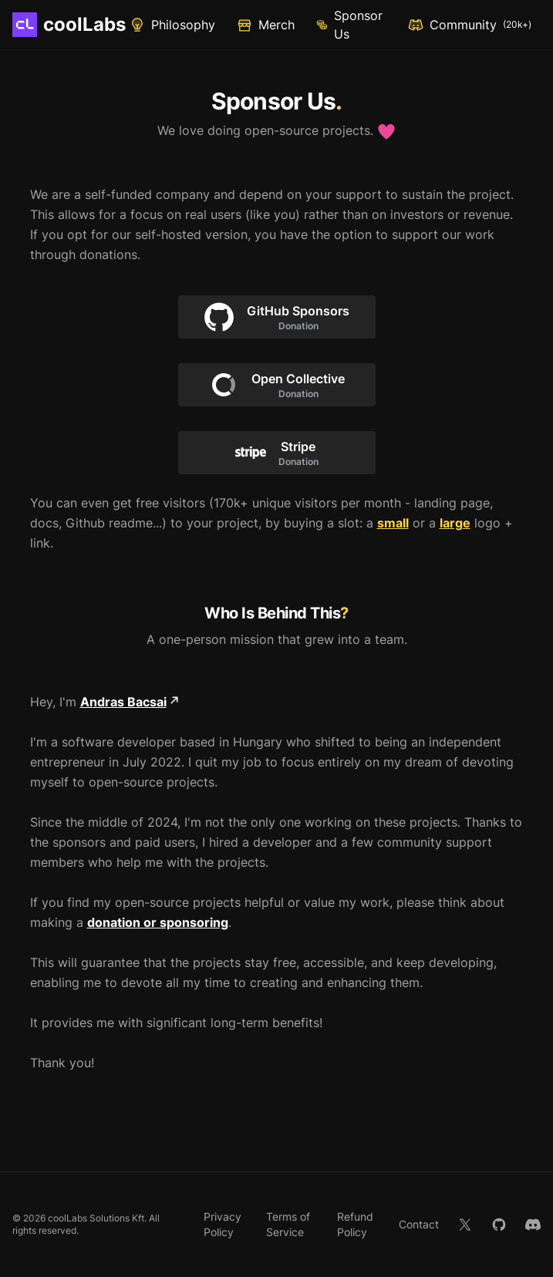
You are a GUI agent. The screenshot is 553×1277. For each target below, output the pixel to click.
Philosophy (172, 24)
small (393, 523)
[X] (465, 1224)
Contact (419, 1224)
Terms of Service (288, 1224)
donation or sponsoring (157, 922)
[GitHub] (499, 1224)
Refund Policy (355, 1224)
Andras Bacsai (129, 701)
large (455, 523)
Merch (266, 25)
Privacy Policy (222, 1224)
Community (469, 24)
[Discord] (533, 1224)
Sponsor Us (349, 25)
